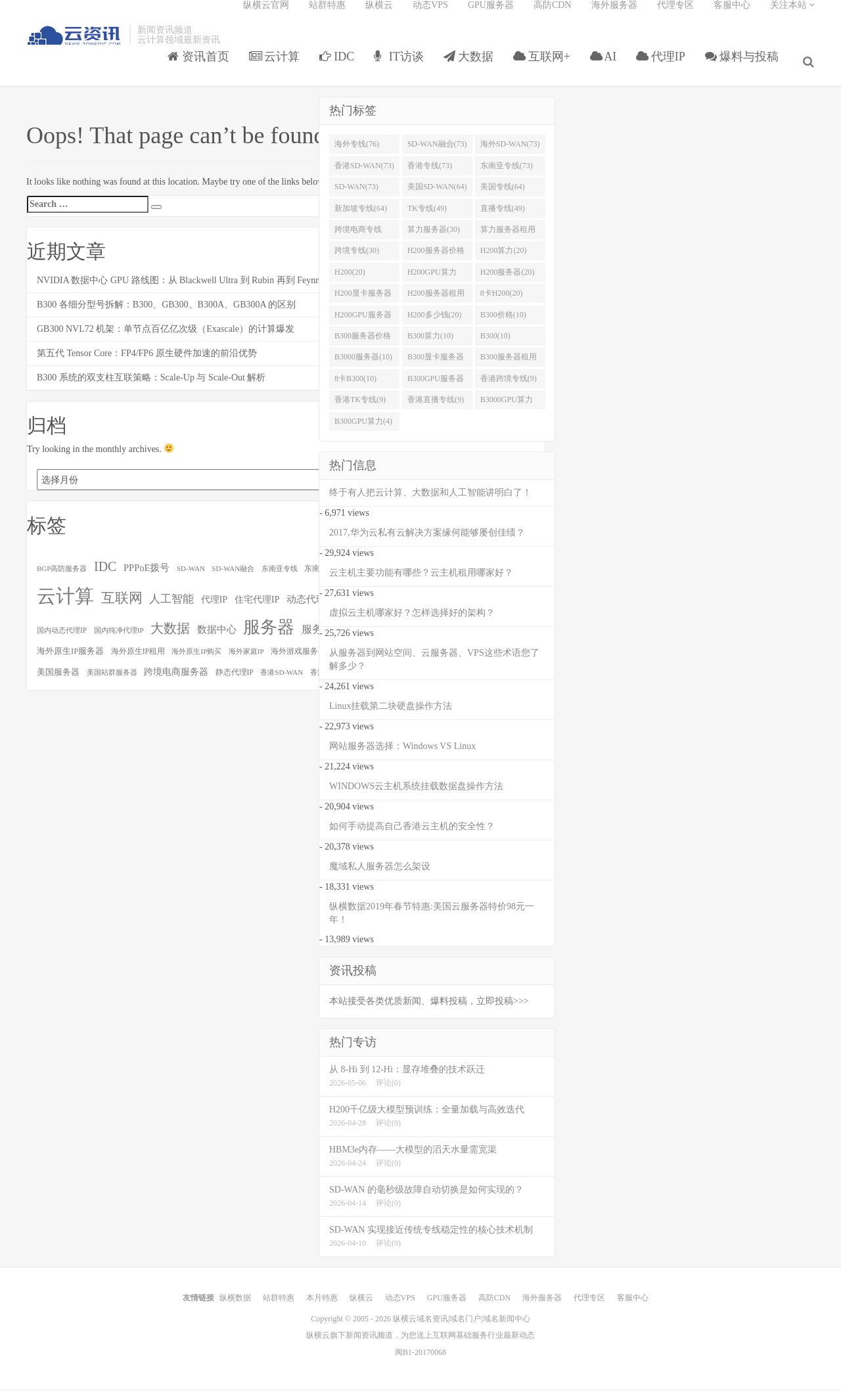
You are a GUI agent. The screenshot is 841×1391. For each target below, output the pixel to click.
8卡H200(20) (501, 297)
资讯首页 (202, 68)
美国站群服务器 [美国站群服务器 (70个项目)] (112, 676)
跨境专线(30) (356, 255)
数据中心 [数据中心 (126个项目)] (217, 633)
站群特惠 (327, 17)
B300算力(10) (430, 339)
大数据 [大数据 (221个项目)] (170, 632)
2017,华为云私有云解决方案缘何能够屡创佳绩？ (427, 536)
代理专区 (675, 17)
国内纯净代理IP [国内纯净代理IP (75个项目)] (119, 634)
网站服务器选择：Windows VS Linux (402, 750)
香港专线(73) (429, 169)
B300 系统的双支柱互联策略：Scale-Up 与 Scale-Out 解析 (151, 381)
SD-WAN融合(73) (437, 148)
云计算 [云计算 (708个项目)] (65, 599)
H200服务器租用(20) (436, 299)
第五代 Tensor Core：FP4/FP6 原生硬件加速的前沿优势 (147, 357)
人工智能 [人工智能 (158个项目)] (171, 603)
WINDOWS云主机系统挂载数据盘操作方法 (416, 790)
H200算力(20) (503, 255)
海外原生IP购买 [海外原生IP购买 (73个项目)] (196, 655)
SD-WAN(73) (356, 190)
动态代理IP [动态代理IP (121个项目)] (310, 603)
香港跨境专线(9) (508, 382)
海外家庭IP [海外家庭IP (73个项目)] (246, 655)
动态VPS (430, 17)
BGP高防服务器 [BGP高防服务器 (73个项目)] (62, 572)
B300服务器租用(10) (508, 364)
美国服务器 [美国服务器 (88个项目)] (58, 676)
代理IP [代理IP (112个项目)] (214, 603)
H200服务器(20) (507, 276)
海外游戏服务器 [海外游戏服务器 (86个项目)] (298, 655)
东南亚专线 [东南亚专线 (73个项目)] (279, 572)
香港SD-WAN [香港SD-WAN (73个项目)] (281, 676)
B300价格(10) (503, 318)
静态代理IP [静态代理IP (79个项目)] (235, 676)
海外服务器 (614, 17)
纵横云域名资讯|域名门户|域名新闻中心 (461, 1322)
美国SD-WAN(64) (437, 190)
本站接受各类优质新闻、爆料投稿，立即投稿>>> (429, 1005)
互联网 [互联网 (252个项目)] (122, 602)
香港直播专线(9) (435, 404)
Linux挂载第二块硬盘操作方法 (390, 710)
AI (607, 68)
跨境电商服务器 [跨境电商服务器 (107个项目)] (176, 676)
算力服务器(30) (433, 233)
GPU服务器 (491, 17)
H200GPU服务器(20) (363, 321)
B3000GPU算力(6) (506, 406)
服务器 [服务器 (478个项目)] (268, 631)
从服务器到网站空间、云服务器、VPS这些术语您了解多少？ (434, 663)
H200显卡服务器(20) (363, 299)
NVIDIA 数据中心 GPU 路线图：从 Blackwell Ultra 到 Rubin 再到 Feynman (184, 284)
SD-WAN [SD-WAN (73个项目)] (191, 572)
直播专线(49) (502, 212)
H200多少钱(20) (434, 318)
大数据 (472, 68)
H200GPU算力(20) (432, 278)
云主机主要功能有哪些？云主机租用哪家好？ (421, 576)
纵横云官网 (266, 17)
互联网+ (546, 68)
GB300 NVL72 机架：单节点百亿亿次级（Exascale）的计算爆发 (165, 333)
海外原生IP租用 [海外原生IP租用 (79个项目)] (138, 655)
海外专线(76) (356, 148)
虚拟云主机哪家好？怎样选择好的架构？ (412, 617)
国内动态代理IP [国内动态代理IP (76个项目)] (62, 634)
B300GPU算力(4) (363, 425)
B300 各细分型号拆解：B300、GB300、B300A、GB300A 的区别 (166, 308)
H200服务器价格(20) (436, 257)
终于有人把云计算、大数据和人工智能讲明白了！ (430, 496)
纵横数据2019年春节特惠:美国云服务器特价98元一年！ (431, 916)
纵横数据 (235, 1301)
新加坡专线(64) (360, 212)
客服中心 (732, 17)
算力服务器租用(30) (507, 236)
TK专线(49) (427, 212)
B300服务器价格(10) (362, 342)
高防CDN (553, 17)
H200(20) (349, 276)
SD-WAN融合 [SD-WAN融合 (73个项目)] (233, 572)
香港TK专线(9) (360, 404)
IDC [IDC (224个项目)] (105, 570)
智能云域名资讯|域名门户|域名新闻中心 (74, 48)
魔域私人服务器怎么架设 (379, 870)
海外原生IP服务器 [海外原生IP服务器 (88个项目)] (70, 655)
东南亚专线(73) (506, 169)
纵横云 (379, 17)
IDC (341, 68)
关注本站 (792, 17)
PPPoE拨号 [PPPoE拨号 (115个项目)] (147, 571)
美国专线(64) (502, 190)
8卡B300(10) (355, 382)
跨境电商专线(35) (358, 236)
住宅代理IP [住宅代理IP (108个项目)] (257, 603)
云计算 (279, 68)
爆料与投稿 (747, 68)
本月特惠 (322, 1301)
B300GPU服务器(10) (435, 385)
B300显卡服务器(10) (435, 364)
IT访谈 (403, 68)
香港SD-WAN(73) (364, 169)
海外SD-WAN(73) (510, 148)
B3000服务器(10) (363, 361)
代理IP (665, 68)
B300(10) (495, 339)
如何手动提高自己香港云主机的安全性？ (412, 830)
